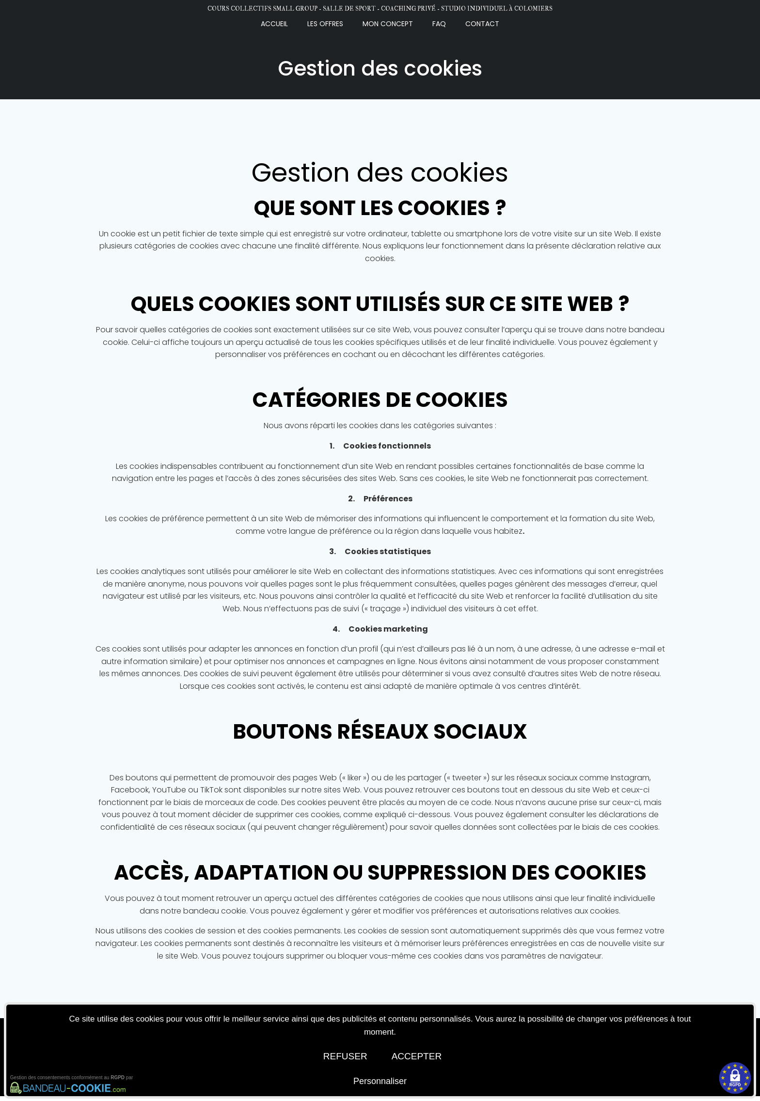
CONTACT (482, 23)
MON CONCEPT (388, 23)
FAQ (439, 23)
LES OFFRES (325, 23)
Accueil (274, 23)
